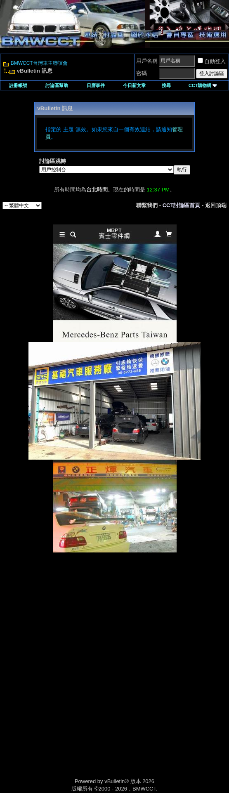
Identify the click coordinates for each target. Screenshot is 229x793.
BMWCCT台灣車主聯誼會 (39, 63)
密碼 (141, 73)
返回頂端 (216, 205)
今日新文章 (134, 85)
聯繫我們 (147, 205)
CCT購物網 (203, 85)
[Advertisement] (115, 610)
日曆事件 (96, 85)
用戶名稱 (147, 61)
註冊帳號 (18, 85)
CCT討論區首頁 (182, 205)
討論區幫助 (56, 85)
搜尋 (166, 85)
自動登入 (212, 61)
